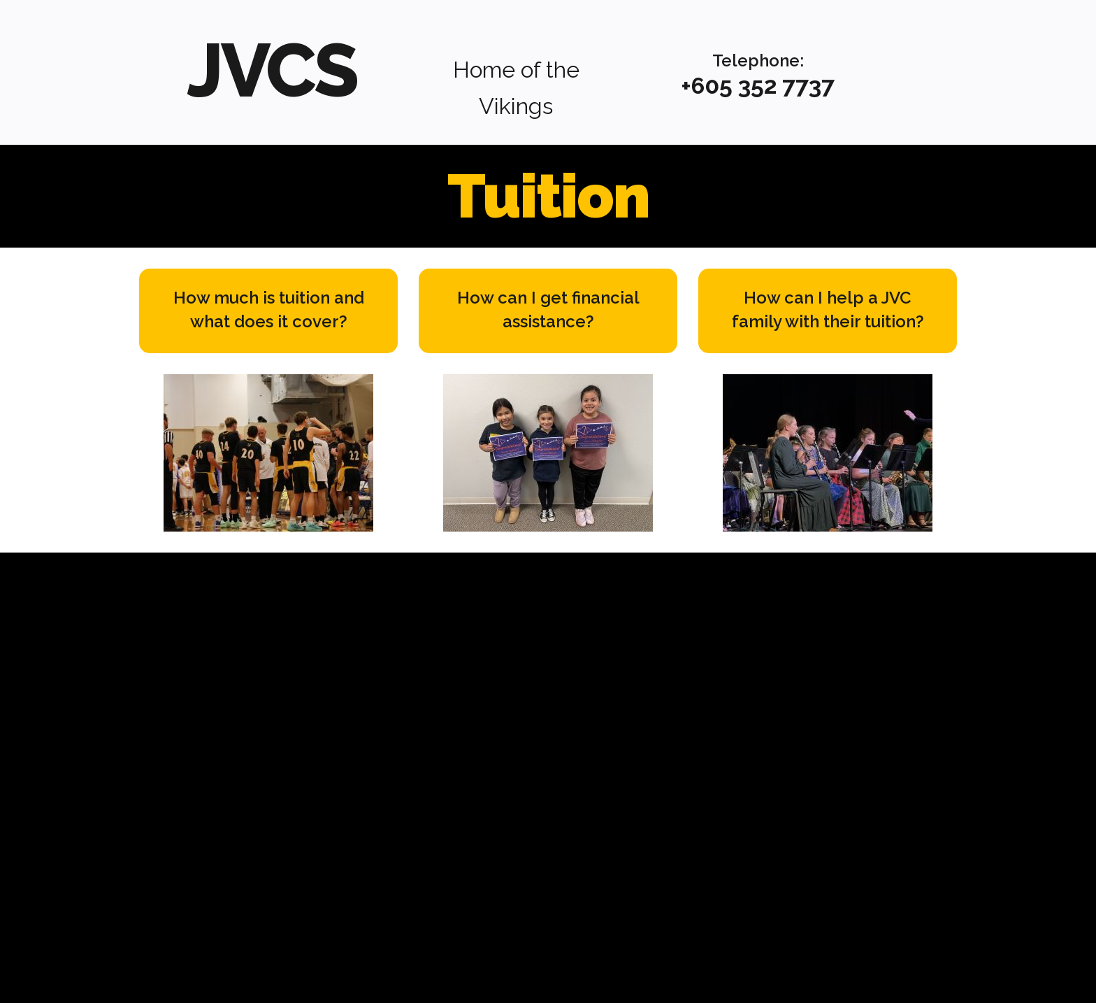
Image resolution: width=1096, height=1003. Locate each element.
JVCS (271, 67)
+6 (692, 85)
